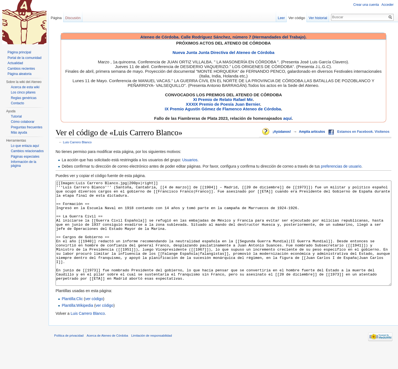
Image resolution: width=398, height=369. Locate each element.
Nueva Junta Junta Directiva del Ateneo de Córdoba (223, 52)
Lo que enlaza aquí (25, 146)
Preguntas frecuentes (26, 127)
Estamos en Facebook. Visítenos (363, 132)
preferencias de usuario (341, 166)
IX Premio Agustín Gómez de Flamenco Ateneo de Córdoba (223, 108)
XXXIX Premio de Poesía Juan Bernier (223, 104)
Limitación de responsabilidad (151, 356)
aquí (287, 118)
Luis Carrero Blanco (77, 142)
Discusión (72, 18)
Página (56, 18)
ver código (94, 319)
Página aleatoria (19, 74)
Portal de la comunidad (24, 58)
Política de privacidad (68, 356)
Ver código (297, 18)
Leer (281, 18)
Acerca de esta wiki (25, 87)
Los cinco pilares (23, 92)
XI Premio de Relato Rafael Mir (223, 99)
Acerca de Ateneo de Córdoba (107, 356)
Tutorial (16, 116)
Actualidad (15, 63)
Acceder (387, 5)
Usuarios (189, 160)
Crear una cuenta (366, 5)
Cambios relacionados (27, 151)
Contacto (17, 103)
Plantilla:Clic (72, 319)
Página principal (19, 52)
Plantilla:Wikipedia (77, 326)
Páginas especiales (25, 156)
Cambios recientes (21, 69)
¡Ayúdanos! (282, 132)
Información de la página (23, 164)
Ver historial (318, 18)
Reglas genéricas (23, 98)
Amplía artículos (312, 132)
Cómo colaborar (22, 122)
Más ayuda (19, 132)
